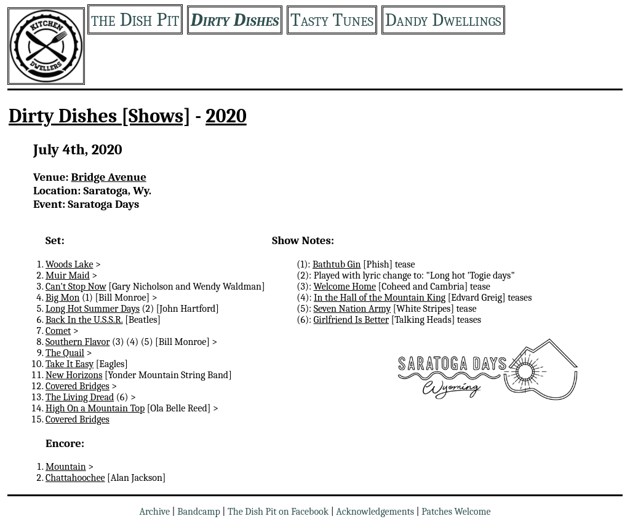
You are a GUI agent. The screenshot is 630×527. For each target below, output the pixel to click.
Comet (58, 330)
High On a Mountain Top (95, 408)
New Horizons (74, 375)
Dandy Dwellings (443, 20)
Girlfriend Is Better (351, 319)
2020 (226, 116)
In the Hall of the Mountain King (379, 297)
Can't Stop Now (76, 286)
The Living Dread (80, 397)
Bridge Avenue (108, 177)
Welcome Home (344, 286)
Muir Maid (68, 275)
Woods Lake (69, 264)
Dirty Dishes (235, 20)
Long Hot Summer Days (93, 308)
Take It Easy (70, 364)
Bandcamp (198, 511)
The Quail (65, 353)
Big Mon (62, 297)
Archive (154, 511)
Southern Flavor (78, 341)
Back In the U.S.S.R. (84, 319)
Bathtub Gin (337, 264)
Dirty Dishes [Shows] (100, 116)
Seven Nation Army (352, 308)
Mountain (66, 466)
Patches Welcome (455, 511)
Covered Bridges (78, 386)
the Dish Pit (135, 19)
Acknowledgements (375, 511)
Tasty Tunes (331, 20)
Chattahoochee (75, 477)
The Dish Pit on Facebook (278, 511)
